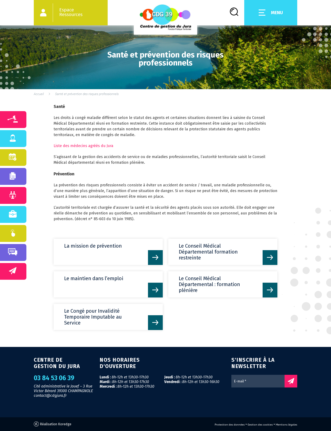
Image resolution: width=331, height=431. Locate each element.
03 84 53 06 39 (54, 378)
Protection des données (230, 424)
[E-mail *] (260, 381)
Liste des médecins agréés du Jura (83, 145)
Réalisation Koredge (52, 424)
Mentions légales (286, 424)
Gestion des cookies (260, 424)
